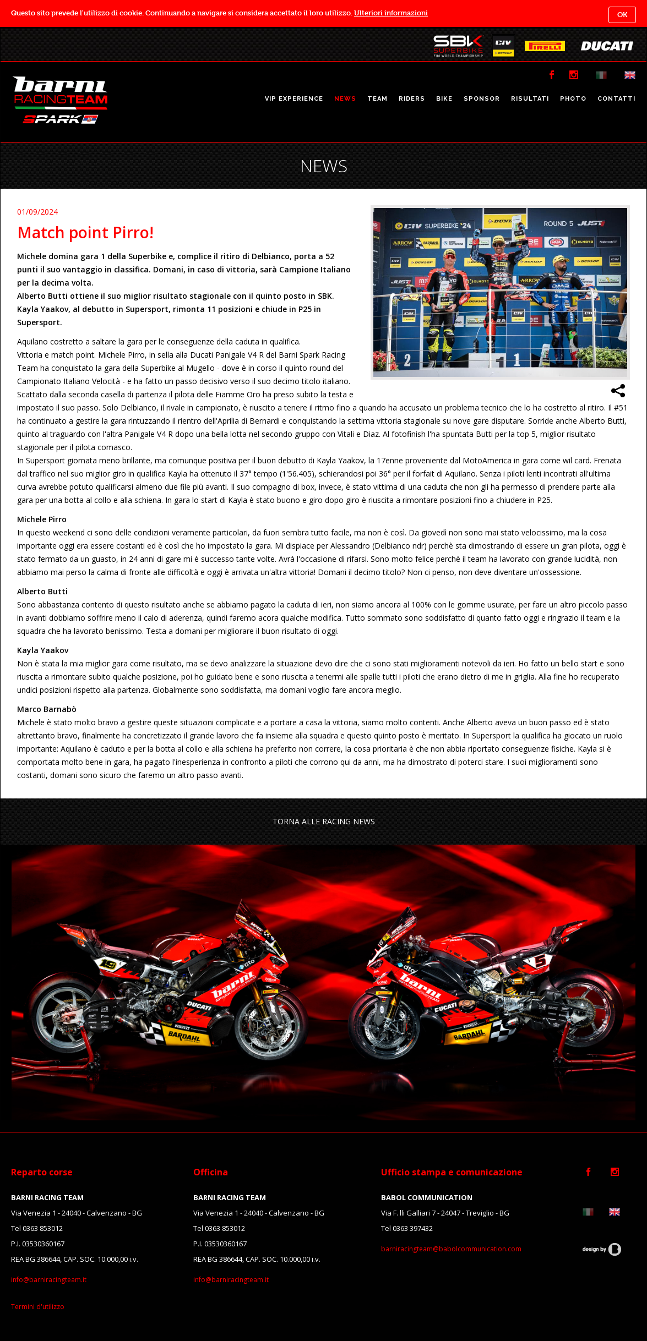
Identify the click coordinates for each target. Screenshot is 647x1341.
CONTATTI (616, 98)
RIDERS (412, 98)
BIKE (444, 98)
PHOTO (573, 98)
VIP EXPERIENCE (294, 98)
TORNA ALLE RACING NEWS (324, 821)
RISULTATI (530, 98)
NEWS (345, 98)
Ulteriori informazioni (391, 13)
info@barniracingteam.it (48, 1279)
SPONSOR (482, 98)
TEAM (377, 98)
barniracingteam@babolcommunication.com (451, 1249)
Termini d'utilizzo (37, 1306)
